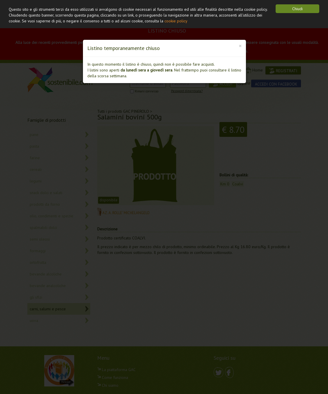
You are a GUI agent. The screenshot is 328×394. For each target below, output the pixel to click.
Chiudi (297, 8)
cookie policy (175, 21)
